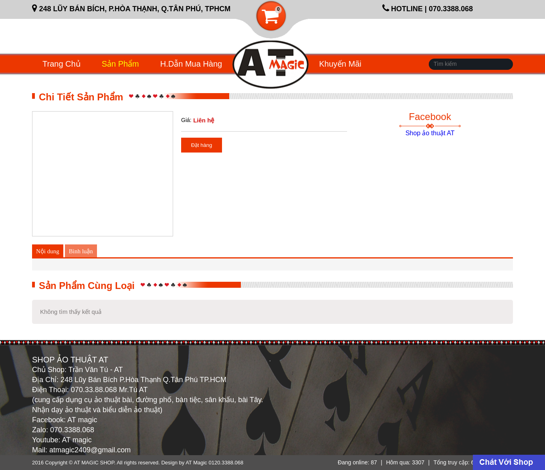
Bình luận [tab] (81, 251)
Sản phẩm (120, 63)
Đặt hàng (201, 145)
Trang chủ (61, 63)
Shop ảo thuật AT (430, 133)
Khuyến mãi (340, 63)
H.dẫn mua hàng (191, 63)
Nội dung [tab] (47, 251)
